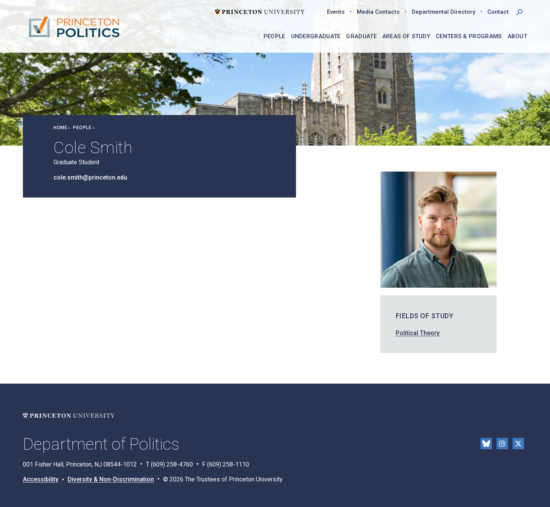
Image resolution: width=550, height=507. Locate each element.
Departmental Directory (443, 11)
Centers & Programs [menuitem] (468, 36)
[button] (519, 11)
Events (336, 11)
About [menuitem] (517, 36)
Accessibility (40, 479)
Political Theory (418, 333)
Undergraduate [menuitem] (316, 36)
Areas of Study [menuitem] (406, 36)
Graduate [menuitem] (361, 36)
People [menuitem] (274, 36)
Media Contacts (378, 11)
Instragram (502, 443)
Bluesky (486, 443)
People (82, 127)
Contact (498, 11)
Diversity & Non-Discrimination (111, 479)
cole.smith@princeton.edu (90, 177)
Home (60, 127)
